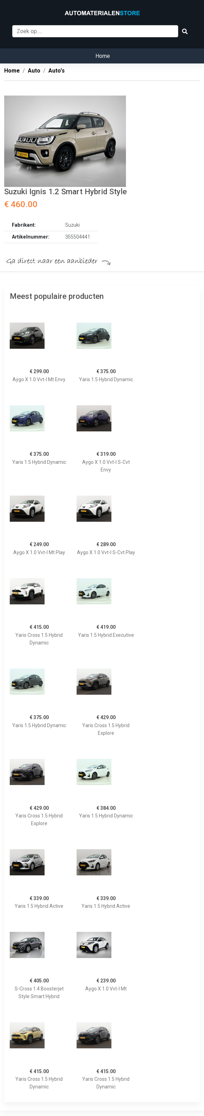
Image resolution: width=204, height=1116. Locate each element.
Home (102, 56)
